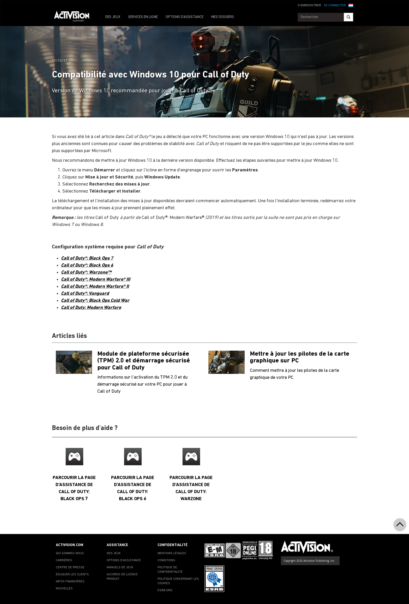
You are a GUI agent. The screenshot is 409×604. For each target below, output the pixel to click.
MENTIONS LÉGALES (172, 553)
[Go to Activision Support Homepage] (75, 17)
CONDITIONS (166, 560)
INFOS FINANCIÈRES (70, 581)
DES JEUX (112, 17)
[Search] (348, 17)
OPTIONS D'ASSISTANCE (184, 17)
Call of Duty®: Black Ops (86, 258)
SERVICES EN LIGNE (143, 17)
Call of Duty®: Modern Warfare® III (95, 279)
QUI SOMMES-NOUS (70, 553)
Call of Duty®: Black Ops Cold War (95, 300)
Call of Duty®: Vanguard (85, 293)
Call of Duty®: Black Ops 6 (87, 265)
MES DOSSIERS (222, 17)
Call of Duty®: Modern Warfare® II (95, 286)
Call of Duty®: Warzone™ (86, 272)
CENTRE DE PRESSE (70, 567)
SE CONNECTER (335, 5)
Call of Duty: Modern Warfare (91, 307)
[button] (350, 5)
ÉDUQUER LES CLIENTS (72, 574)
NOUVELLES (64, 588)
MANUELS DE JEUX (120, 567)
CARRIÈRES (64, 560)
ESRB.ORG (165, 590)
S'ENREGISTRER (309, 5)
